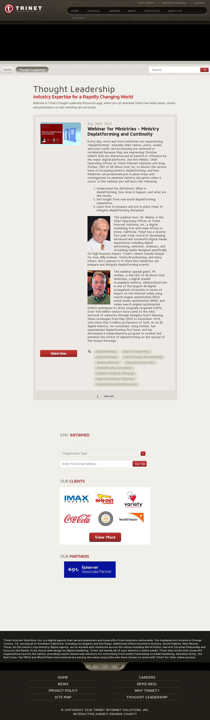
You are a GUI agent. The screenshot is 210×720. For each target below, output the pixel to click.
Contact (79, 18)
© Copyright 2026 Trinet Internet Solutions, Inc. (105, 710)
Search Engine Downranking (143, 357)
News (132, 10)
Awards (114, 10)
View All (108, 396)
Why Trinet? (146, 2)
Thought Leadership (174, 2)
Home (75, 10)
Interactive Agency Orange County (105, 714)
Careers (199, 2)
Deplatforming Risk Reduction (117, 384)
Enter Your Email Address (79, 464)
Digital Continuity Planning (115, 373)
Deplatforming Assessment (114, 367)
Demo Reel (147, 684)
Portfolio (152, 10)
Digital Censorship (136, 351)
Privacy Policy (63, 690)
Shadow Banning (108, 362)
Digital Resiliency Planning (115, 378)
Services (93, 10)
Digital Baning (107, 357)
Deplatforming (106, 351)
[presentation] (122, 440)
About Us (175, 10)
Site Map (63, 697)
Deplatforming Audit (140, 362)
